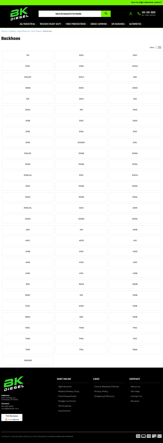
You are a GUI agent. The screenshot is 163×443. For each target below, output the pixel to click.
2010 (81, 55)
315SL (135, 197)
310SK (81, 164)
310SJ (27, 164)
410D (135, 251)
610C (27, 327)
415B (135, 273)
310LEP (27, 153)
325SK (81, 218)
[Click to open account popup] (131, 14)
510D (81, 305)
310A (135, 109)
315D (27, 186)
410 (135, 240)
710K (27, 349)
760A (134, 349)
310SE (81, 153)
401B (135, 229)
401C (27, 240)
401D (81, 240)
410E (27, 262)
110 (27, 55)
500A (81, 284)
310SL (135, 164)
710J (135, 338)
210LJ (81, 77)
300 (135, 77)
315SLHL (28, 207)
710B (81, 327)
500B (135, 284)
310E (27, 131)
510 (81, 294)
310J (135, 131)
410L (81, 273)
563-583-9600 (7, 406)
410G (81, 262)
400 (28, 229)
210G (27, 66)
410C (81, 251)
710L (81, 349)
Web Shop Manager (65, 436)
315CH (135, 175)
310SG (135, 153)
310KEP (81, 142)
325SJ (28, 218)
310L (135, 142)
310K (27, 142)
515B (135, 305)
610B (135, 316)
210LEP (27, 77)
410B (27, 251)
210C (135, 55)
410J (135, 262)
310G (81, 131)
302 (135, 99)
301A (81, 99)
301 (27, 99)
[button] (72, 14)
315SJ (27, 197)
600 (81, 316)
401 (81, 229)
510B (135, 294)
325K (135, 207)
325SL (135, 218)
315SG (135, 186)
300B (27, 88)
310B (27, 120)
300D (135, 88)
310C (81, 120)
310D (135, 120)
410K (27, 273)
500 (28, 284)
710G (81, 338)
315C (81, 175)
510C (27, 305)
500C (27, 294)
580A (27, 316)
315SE (81, 186)
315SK (81, 197)
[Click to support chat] (146, 14)
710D (27, 338)
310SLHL (28, 175)
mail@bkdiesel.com (10, 408)
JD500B (28, 360)
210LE (135, 66)
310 (81, 109)
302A (27, 109)
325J (81, 207)
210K (81, 66)
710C (135, 327)
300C (81, 88)
